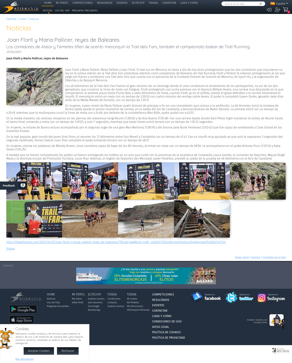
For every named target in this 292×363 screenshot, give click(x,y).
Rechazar (67, 351)
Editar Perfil (77, 302)
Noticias (48, 10)
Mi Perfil (62, 2)
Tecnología (93, 306)
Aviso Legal (160, 327)
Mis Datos (77, 298)
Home (48, 2)
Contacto (112, 302)
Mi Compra (286, 11)
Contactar (169, 2)
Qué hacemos (95, 302)
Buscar (260, 4)
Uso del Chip (62, 10)
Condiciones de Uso (167, 321)
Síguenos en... (210, 295)
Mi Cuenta (132, 298)
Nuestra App (94, 310)
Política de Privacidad (168, 337)
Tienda (153, 2)
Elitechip (138, 2)
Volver (10, 248)
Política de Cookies (166, 332)
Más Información (24, 359)
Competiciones (82, 2)
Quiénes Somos (96, 298)
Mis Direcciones (135, 306)
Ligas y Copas (189, 2)
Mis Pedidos (133, 302)
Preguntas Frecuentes (85, 10)
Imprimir (255, 257)
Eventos (122, 2)
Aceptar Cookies (39, 351)
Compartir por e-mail (274, 257)
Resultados (104, 2)
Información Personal (138, 310)
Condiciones (113, 298)
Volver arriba (242, 257)
